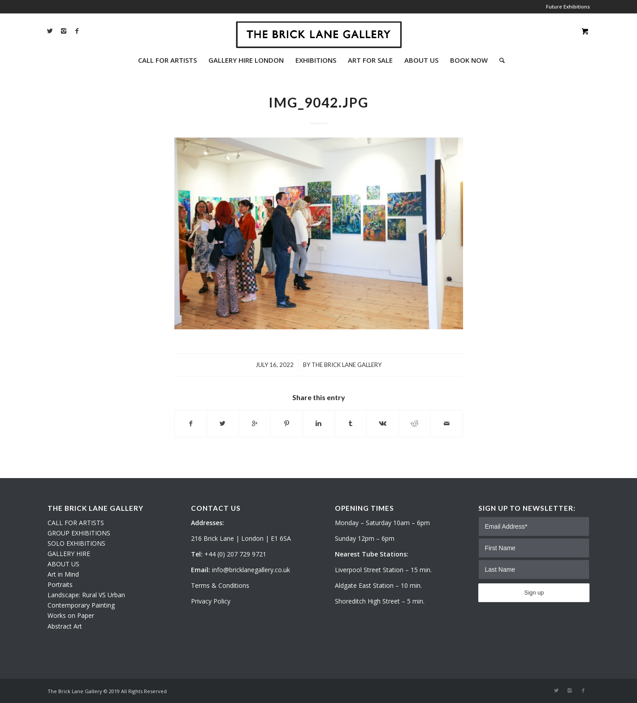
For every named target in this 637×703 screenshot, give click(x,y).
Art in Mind (63, 574)
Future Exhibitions (568, 6)
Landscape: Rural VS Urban (86, 595)
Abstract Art (65, 626)
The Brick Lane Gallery (346, 364)
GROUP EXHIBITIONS (79, 533)
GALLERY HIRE (69, 553)
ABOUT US (63, 564)
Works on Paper (71, 615)
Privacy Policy (210, 601)
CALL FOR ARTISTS (76, 522)
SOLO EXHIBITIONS (76, 543)
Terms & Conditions (220, 585)
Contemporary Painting (81, 605)
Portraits (60, 584)
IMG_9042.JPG (319, 102)
